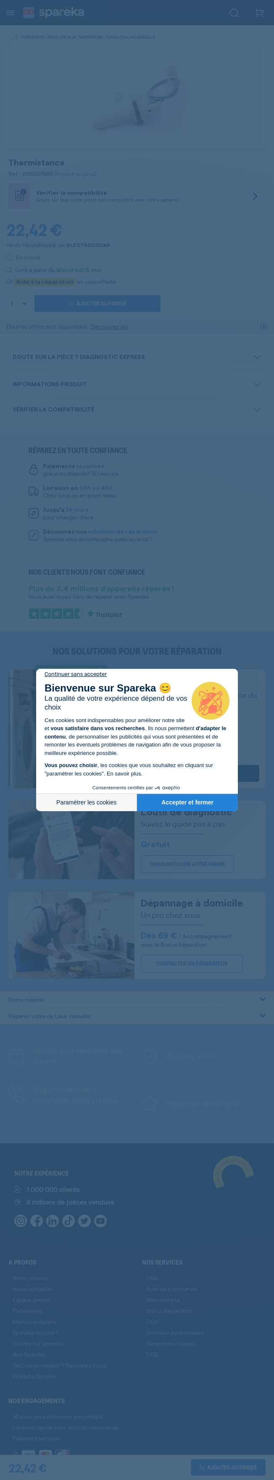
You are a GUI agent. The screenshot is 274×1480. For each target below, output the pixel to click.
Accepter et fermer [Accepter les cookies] (187, 802)
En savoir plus (124, 773)
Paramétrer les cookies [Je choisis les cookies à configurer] (86, 802)
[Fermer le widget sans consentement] (75, 674)
